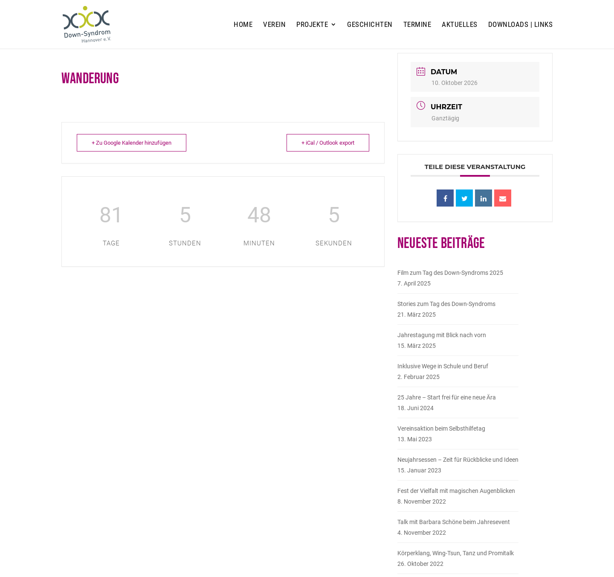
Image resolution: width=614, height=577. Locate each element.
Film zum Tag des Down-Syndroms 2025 (450, 272)
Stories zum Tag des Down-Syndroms (446, 303)
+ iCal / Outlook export (327, 143)
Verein (274, 25)
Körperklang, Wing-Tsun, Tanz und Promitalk (455, 553)
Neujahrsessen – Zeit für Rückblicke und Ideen (457, 459)
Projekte (312, 25)
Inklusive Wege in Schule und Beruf (442, 366)
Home (243, 25)
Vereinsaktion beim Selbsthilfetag (441, 428)
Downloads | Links (520, 25)
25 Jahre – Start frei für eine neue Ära (446, 397)
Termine (417, 25)
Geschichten (370, 25)
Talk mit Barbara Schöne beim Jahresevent (453, 522)
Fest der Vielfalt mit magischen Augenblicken (456, 490)
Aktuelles (460, 25)
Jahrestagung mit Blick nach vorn (441, 335)
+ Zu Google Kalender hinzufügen (131, 143)
